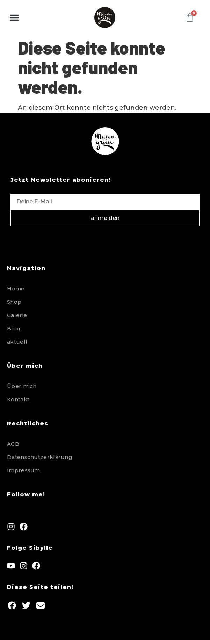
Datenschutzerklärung (39, 457)
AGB (13, 443)
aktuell (17, 341)
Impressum (23, 470)
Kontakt (18, 399)
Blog (14, 328)
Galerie (17, 315)
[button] (14, 17)
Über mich (22, 386)
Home (15, 288)
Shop (14, 302)
